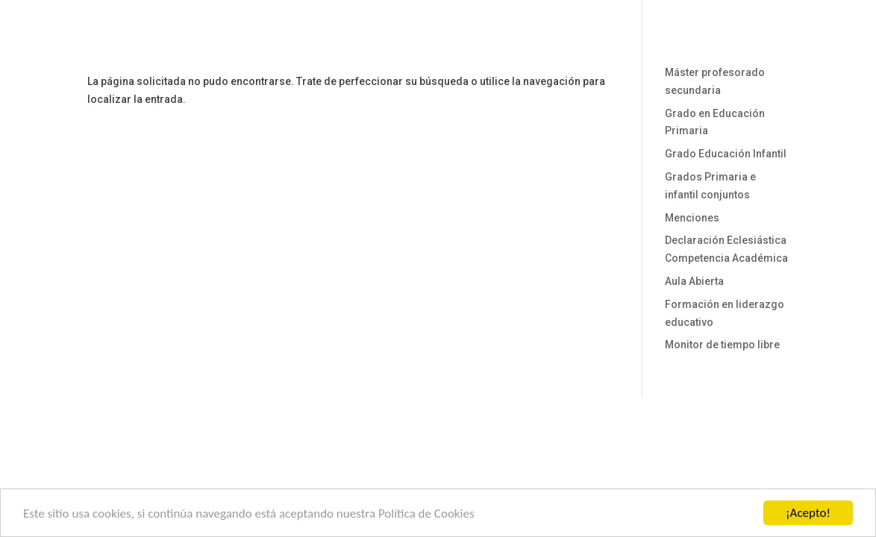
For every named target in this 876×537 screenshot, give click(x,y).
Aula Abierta (694, 281)
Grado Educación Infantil (725, 154)
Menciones (692, 218)
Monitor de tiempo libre (722, 345)
